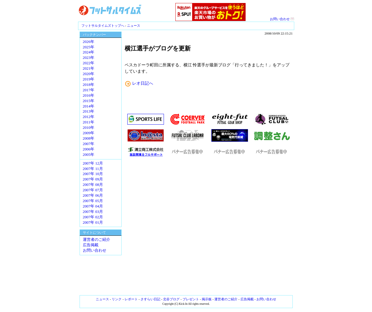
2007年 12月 (93, 163)
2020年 (89, 74)
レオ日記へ (142, 83)
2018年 (89, 85)
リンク (117, 299)
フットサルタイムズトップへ (102, 25)
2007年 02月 (93, 217)
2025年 (89, 47)
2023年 (89, 58)
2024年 (89, 52)
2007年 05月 (93, 201)
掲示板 (207, 299)
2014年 (89, 106)
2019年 (89, 79)
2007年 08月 (93, 185)
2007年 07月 (93, 190)
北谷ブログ (171, 299)
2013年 (89, 111)
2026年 (89, 42)
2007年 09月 (93, 179)
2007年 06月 (93, 195)
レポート (131, 299)
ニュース (133, 25)
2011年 (88, 122)
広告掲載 (90, 245)
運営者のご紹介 (96, 240)
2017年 (89, 90)
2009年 (89, 133)
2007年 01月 (93, 222)
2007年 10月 (93, 174)
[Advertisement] (209, 226)
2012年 (89, 117)
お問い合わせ (282, 19)
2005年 (89, 155)
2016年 (89, 95)
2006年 (89, 149)
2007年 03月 (93, 212)
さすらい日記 (150, 299)
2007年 (89, 144)
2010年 (89, 128)
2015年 (89, 101)
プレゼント (191, 299)
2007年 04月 (93, 206)
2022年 (89, 63)
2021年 (89, 68)
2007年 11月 (93, 169)
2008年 (89, 138)
